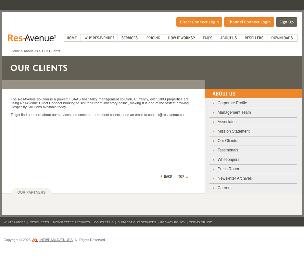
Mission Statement (234, 131)
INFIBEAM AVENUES (52, 240)
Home (15, 51)
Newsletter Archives (235, 178)
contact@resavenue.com (167, 115)
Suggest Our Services (137, 222)
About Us (31, 51)
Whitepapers (228, 159)
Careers (225, 188)
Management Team (234, 112)
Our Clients (227, 140)
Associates (227, 122)
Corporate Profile (232, 103)
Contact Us (104, 222)
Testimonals (228, 150)
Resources (39, 222)
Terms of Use (200, 222)
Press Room (228, 169)
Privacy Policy (172, 222)
